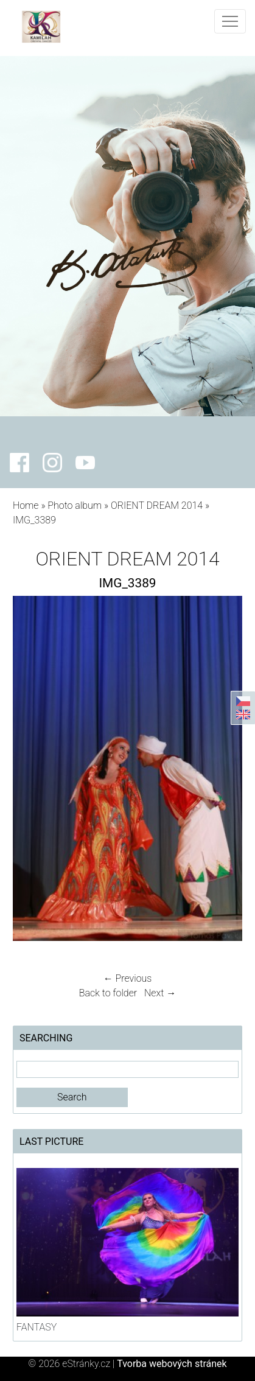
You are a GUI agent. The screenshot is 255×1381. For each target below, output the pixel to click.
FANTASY (36, 1327)
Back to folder (108, 993)
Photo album (74, 505)
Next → (160, 993)
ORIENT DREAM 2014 (157, 505)
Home (26, 505)
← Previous (127, 978)
